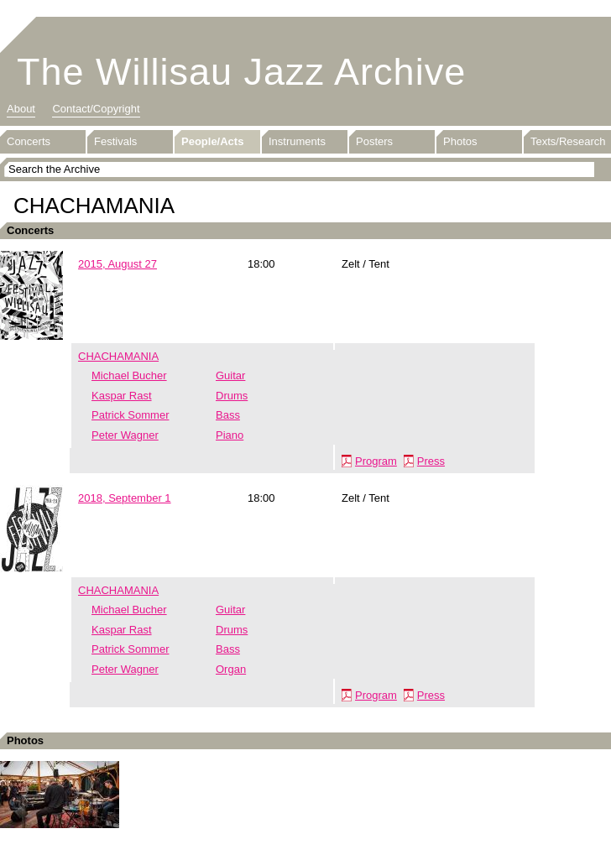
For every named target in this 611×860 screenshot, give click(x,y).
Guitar (230, 375)
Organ (231, 669)
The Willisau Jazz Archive (241, 71)
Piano (229, 435)
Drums (232, 395)
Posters (374, 141)
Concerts (28, 141)
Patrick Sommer (130, 415)
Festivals (115, 141)
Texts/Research (568, 141)
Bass (228, 415)
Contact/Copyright (95, 108)
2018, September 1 (124, 498)
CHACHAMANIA (118, 356)
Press (431, 461)
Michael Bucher (129, 375)
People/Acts (212, 141)
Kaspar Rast (121, 395)
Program (376, 461)
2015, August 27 (117, 264)
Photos (460, 141)
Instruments (297, 141)
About (21, 108)
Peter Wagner (125, 435)
